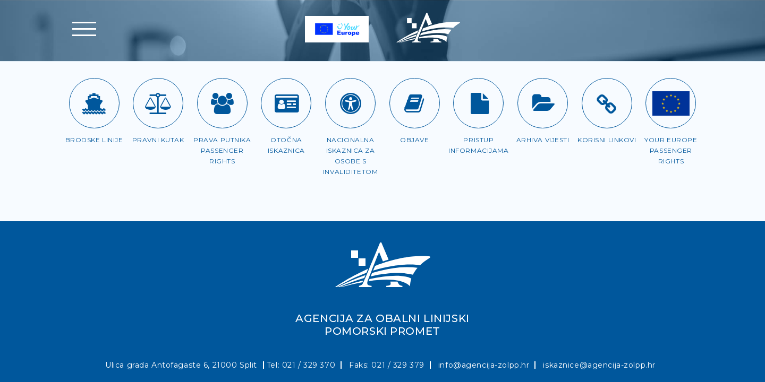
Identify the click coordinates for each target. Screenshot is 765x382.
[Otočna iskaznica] (286, 103)
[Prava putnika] (222, 103)
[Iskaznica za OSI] (350, 103)
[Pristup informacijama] (478, 103)
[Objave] (414, 103)
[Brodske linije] (94, 103)
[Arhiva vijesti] (542, 103)
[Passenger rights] (670, 103)
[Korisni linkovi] (607, 103)
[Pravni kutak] (158, 103)
